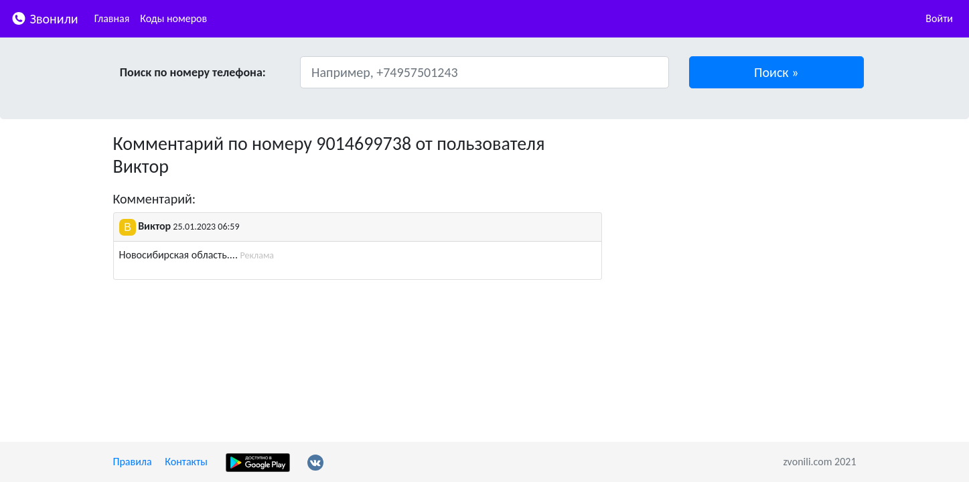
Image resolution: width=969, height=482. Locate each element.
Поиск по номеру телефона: (193, 72)
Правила (132, 461)
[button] (776, 72)
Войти (939, 18)
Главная (112, 18)
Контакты (186, 461)
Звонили (44, 18)
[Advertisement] (739, 226)
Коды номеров (173, 18)
